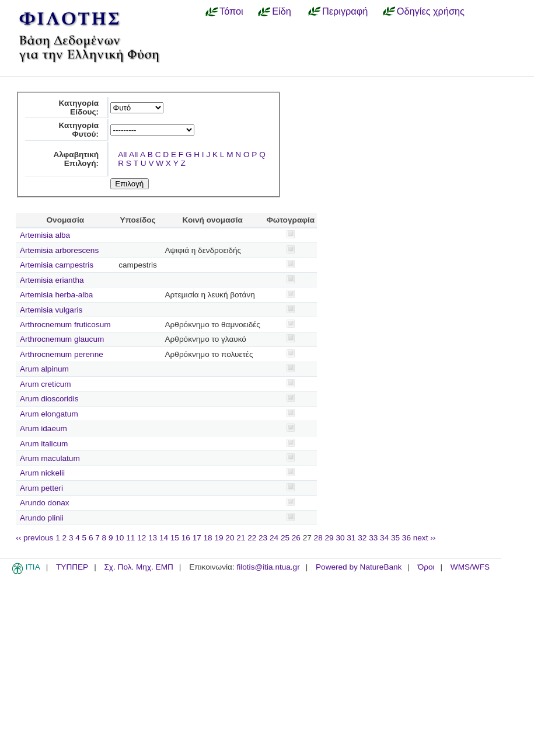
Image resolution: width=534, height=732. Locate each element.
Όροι (426, 567)
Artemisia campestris (56, 265)
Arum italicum (44, 443)
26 (296, 537)
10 (119, 537)
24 (274, 537)
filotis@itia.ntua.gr (267, 567)
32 (362, 537)
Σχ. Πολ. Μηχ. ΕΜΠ (138, 567)
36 (406, 537)
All (122, 154)
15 (174, 537)
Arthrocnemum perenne (61, 354)
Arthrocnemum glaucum (62, 339)
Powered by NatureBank (359, 567)
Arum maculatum (50, 458)
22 (251, 537)
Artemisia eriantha (52, 280)
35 (395, 537)
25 (285, 537)
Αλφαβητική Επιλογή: (76, 159)
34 (384, 537)
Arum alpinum (44, 369)
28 (318, 537)
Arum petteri (41, 488)
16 (186, 537)
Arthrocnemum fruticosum (65, 324)
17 (197, 537)
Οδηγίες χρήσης (431, 11)
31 (351, 537)
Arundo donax (44, 502)
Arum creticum (45, 384)
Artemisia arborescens (59, 250)
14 (163, 537)
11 (130, 537)
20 (229, 537)
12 (141, 537)
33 (373, 537)
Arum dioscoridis (49, 398)
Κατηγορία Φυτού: (78, 129)
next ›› (424, 537)
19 (218, 537)
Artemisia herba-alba (56, 294)
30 (340, 537)
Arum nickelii (42, 473)
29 (329, 537)
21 (240, 537)
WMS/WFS (470, 567)
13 (152, 537)
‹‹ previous (34, 537)
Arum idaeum (43, 428)
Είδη (281, 11)
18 (208, 537)
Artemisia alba (45, 235)
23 (263, 537)
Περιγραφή (345, 11)
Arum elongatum (49, 414)
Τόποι (231, 11)
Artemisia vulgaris (51, 310)
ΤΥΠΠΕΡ (72, 567)
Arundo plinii (42, 518)
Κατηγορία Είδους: (78, 107)
